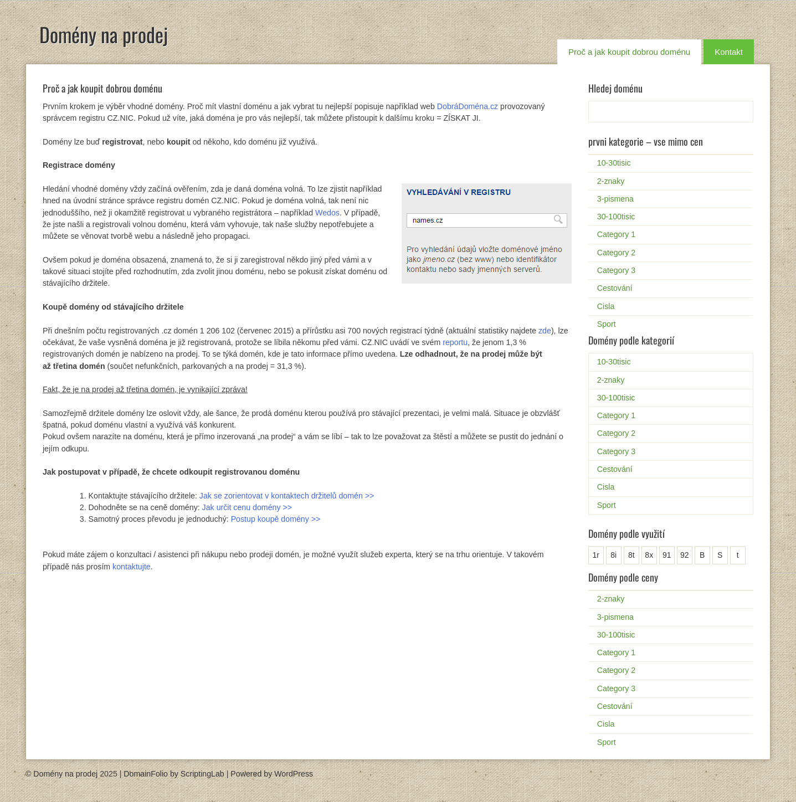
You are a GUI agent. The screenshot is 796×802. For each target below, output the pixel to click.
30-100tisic (616, 216)
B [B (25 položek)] (702, 555)
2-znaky (611, 181)
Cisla (606, 306)
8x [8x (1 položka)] (649, 555)
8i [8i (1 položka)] (613, 555)
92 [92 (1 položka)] (684, 555)
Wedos (327, 212)
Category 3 (616, 270)
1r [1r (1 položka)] (596, 555)
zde (544, 330)
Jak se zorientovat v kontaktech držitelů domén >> (286, 495)
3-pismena (615, 198)
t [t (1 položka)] (738, 555)
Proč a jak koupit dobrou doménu (629, 51)
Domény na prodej (103, 34)
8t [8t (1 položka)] (631, 555)
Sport (606, 324)
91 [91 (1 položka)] (667, 555)
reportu (455, 342)
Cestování (615, 288)
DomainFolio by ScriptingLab (174, 773)
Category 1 (616, 234)
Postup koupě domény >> (276, 519)
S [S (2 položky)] (719, 555)
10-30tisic (614, 162)
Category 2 (616, 252)
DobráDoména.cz (467, 106)
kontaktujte (131, 566)
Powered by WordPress (271, 773)
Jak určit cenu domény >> (247, 507)
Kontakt (729, 51)
